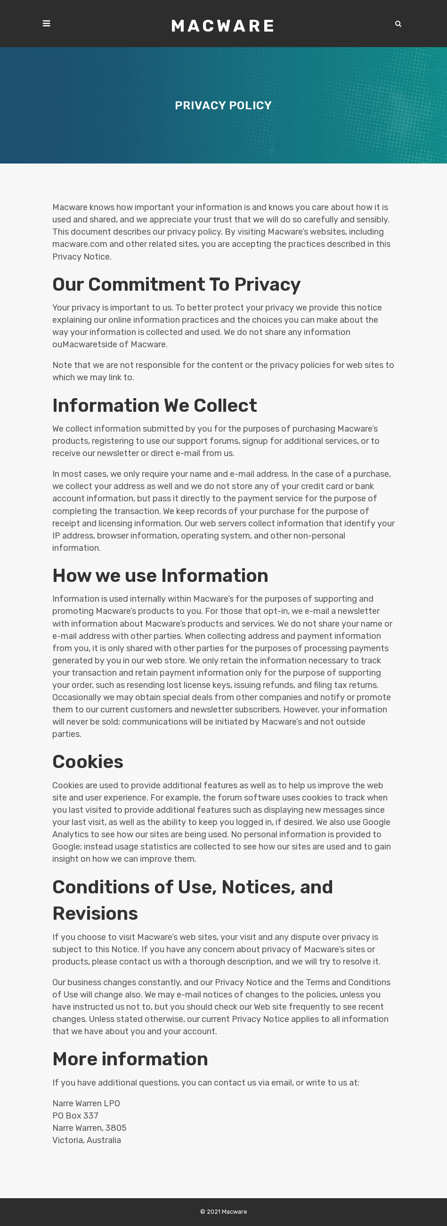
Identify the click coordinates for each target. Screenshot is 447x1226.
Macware (224, 26)
